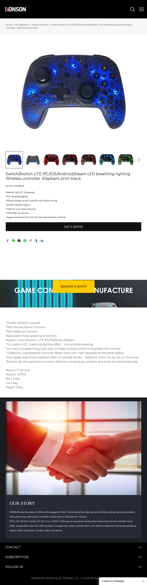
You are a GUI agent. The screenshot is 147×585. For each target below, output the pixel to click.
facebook (8, 241)
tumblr (36, 241)
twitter (19, 241)
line (13, 241)
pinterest (31, 241)
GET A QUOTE (73, 227)
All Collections (22, 24)
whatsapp (25, 241)
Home (9, 24)
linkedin (42, 241)
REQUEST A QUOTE (73, 286)
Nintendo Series (40, 24)
